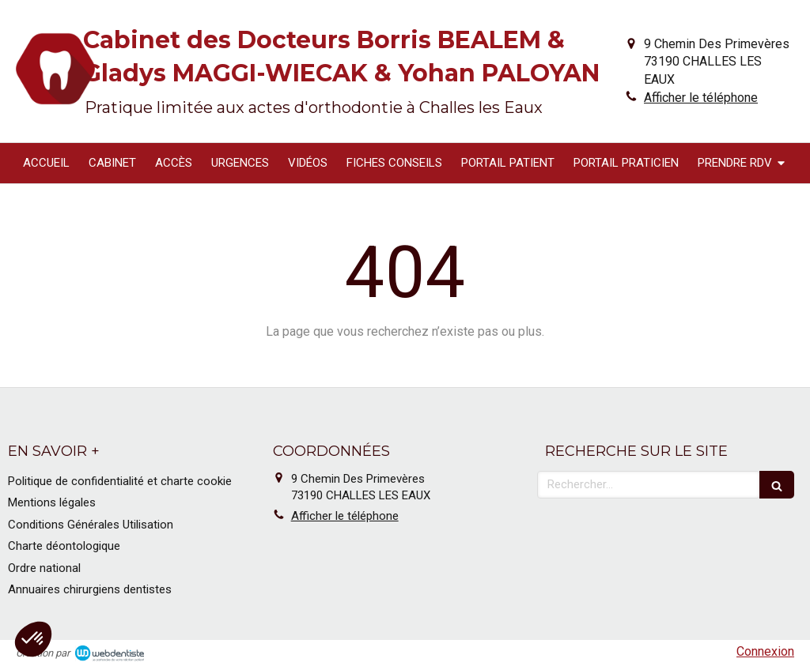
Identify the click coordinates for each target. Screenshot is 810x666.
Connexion (765, 651)
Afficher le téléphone (701, 97)
